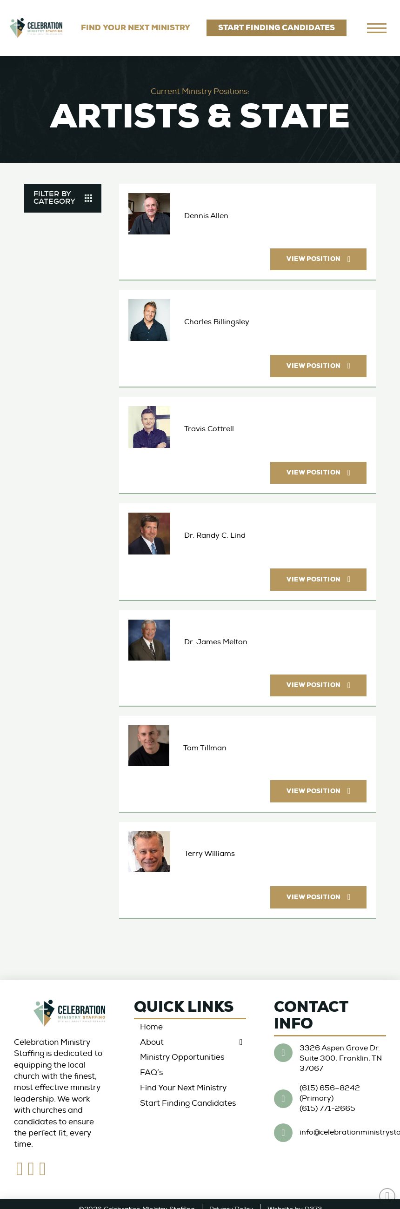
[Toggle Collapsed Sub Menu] (190, 1042)
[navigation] (376, 28)
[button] (62, 198)
